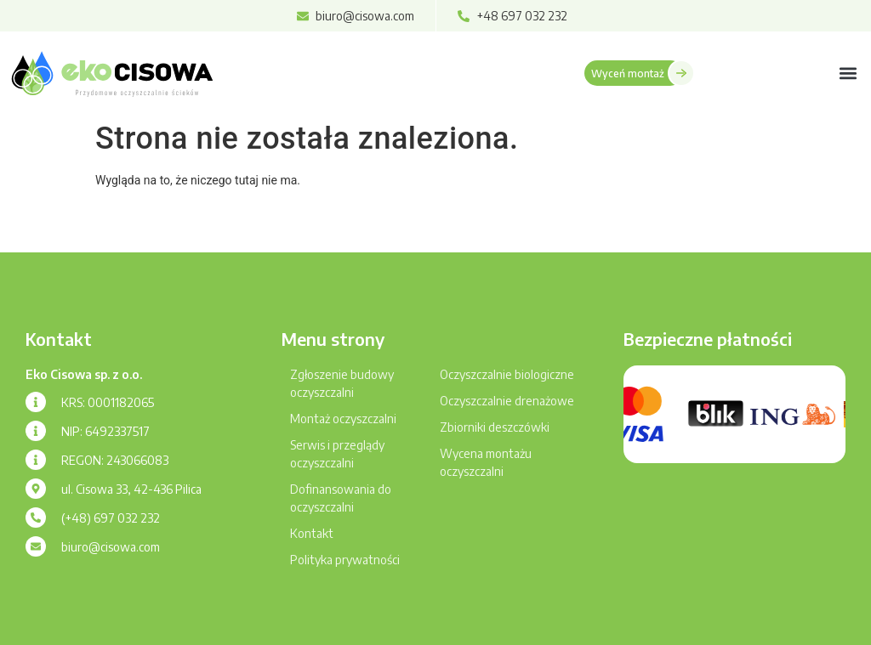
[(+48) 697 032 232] (36, 517)
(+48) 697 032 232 (110, 518)
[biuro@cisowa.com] (36, 546)
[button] (848, 73)
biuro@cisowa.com (110, 547)
